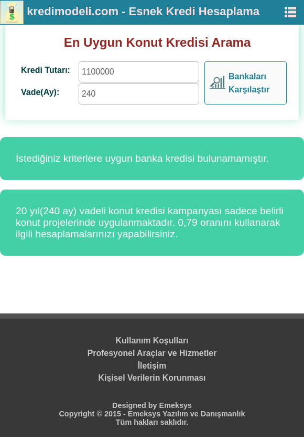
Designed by (135, 405)
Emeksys (175, 405)
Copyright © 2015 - (93, 414)
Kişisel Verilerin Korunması (152, 377)
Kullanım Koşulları (152, 340)
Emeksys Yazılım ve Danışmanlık (186, 414)
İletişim (152, 365)
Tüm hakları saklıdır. (152, 422)
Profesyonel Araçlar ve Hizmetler (152, 353)
